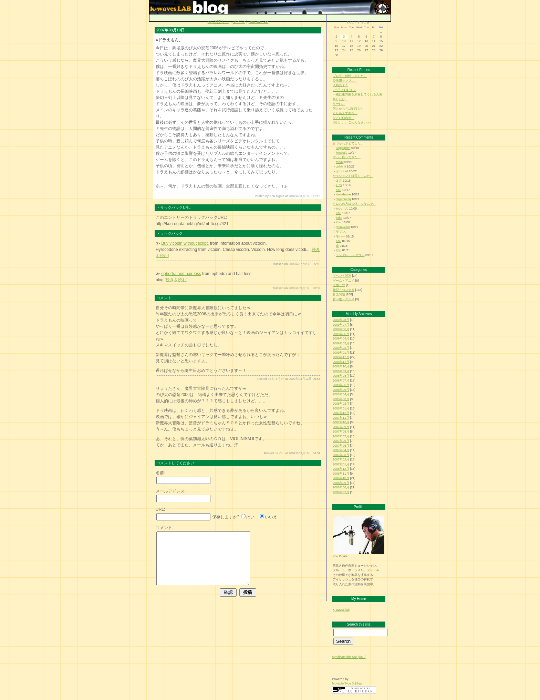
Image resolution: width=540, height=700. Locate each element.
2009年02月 (341, 347)
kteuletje (341, 152)
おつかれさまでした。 (348, 143)
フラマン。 (340, 231)
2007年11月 (341, 417)
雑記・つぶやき (343, 290)
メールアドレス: (171, 491)
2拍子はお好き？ (344, 90)
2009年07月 (341, 324)
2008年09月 (341, 371)
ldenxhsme (343, 194)
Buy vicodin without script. (185, 243)
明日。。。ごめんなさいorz (352, 122)
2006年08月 (341, 487)
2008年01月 (341, 408)
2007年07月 (341, 436)
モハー (340, 236)
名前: (160, 472)
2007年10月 (341, 422)
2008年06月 (341, 385)
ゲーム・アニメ (343, 280)
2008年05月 (341, 390)
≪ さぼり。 (218, 21)
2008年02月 (341, 403)
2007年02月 (341, 459)
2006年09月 (341, 483)
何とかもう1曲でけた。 (349, 108)
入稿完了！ (340, 85)
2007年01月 (341, 464)
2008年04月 (341, 394)
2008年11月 (341, 362)
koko (339, 218)
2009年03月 (341, 343)
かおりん (342, 208)
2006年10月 (341, 478)
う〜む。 (339, 103)
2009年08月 (341, 320)
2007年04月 (341, 450)
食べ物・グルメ (343, 299)
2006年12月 (341, 468)
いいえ (271, 517)
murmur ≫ (259, 21)
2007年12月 (341, 413)
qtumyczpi (343, 227)
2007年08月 (341, 431)
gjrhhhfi (341, 166)
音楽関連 (339, 294)
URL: (160, 509)
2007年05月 (341, 445)
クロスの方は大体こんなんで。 (354, 203)
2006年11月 (341, 473)
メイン (239, 21)
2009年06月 (341, 329)
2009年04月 (341, 338)
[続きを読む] (176, 279)
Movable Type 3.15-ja (347, 683)
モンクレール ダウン (350, 255)
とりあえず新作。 (345, 113)
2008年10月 (341, 366)
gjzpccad (342, 171)
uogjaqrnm (343, 148)
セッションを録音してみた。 (353, 175)
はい (250, 517)
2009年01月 (341, 352)
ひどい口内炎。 (343, 118)
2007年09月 (341, 427)
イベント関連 (342, 275)
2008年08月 (341, 375)
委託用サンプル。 (345, 80)
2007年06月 (341, 441)
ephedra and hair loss (181, 273)
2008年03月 (341, 399)
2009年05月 (341, 334)
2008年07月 (341, 380)
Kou (338, 190)
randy (340, 162)
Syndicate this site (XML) (349, 657)
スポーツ (339, 285)
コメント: (164, 527)
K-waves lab (341, 609)
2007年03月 (341, 455)
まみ (339, 180)
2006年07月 (341, 492)
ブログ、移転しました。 (350, 76)
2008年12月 (341, 357)
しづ (339, 185)
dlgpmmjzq (343, 199)
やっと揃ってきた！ (347, 157)
